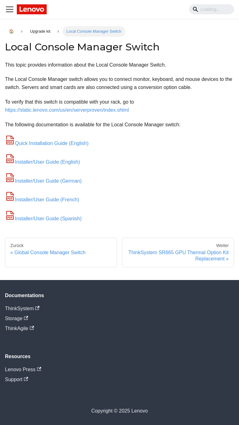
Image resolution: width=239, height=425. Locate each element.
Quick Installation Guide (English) (47, 143)
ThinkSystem (22, 308)
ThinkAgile (19, 328)
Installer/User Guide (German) (43, 181)
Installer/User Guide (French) (42, 199)
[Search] (211, 9)
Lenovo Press (23, 369)
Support (16, 379)
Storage (16, 318)
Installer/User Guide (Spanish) (43, 218)
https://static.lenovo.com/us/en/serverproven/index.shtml (67, 110)
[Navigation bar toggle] (9, 9)
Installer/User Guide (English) (42, 162)
